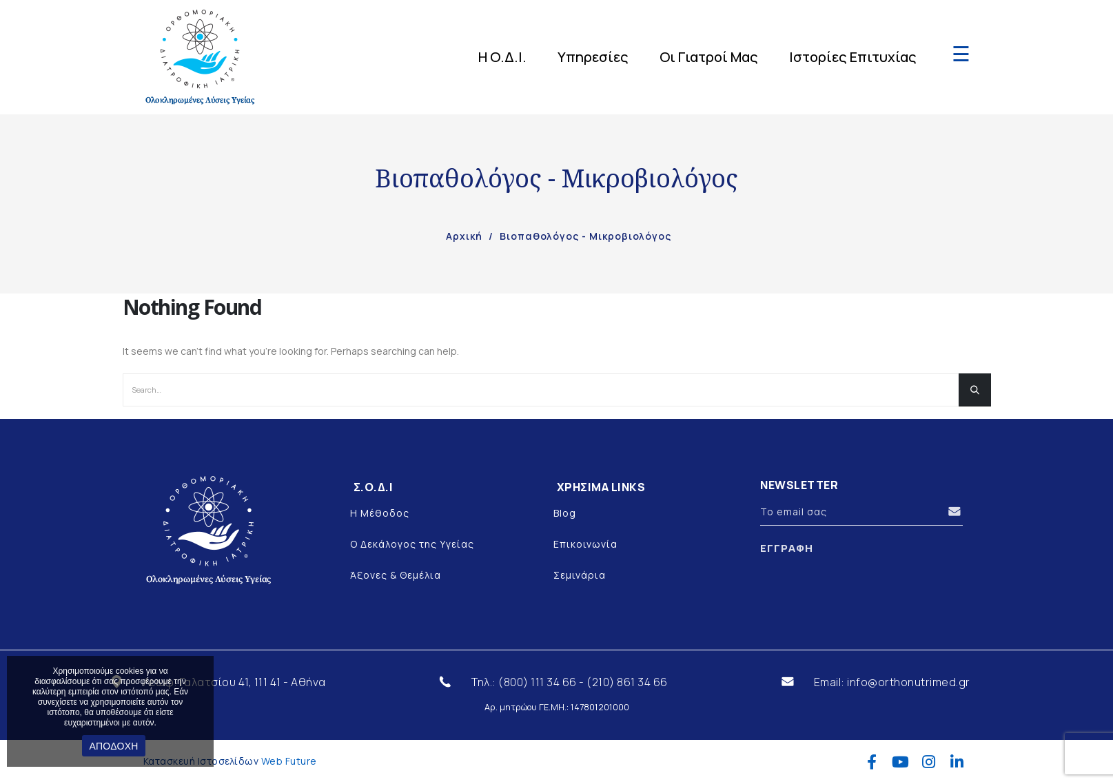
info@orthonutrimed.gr (908, 682)
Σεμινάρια (579, 574)
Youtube (900, 762)
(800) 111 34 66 (537, 682)
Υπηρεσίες (593, 57)
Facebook (872, 762)
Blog (564, 512)
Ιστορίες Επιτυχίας (853, 57)
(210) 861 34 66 (627, 682)
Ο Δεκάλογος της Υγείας (412, 543)
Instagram (929, 762)
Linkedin (957, 762)
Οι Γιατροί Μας (709, 57)
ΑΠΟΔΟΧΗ (113, 746)
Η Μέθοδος (379, 512)
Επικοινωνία (585, 543)
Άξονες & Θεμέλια (395, 574)
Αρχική (464, 236)
